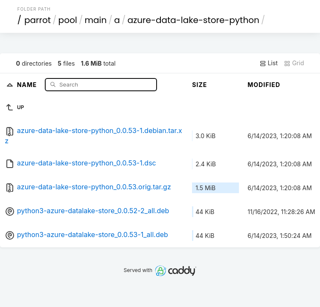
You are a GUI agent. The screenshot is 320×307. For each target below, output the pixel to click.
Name (28, 84)
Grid (294, 63)
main (95, 20)
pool (67, 20)
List (268, 63)
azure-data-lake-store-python (193, 20)
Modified (263, 84)
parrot (37, 20)
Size (199, 84)
